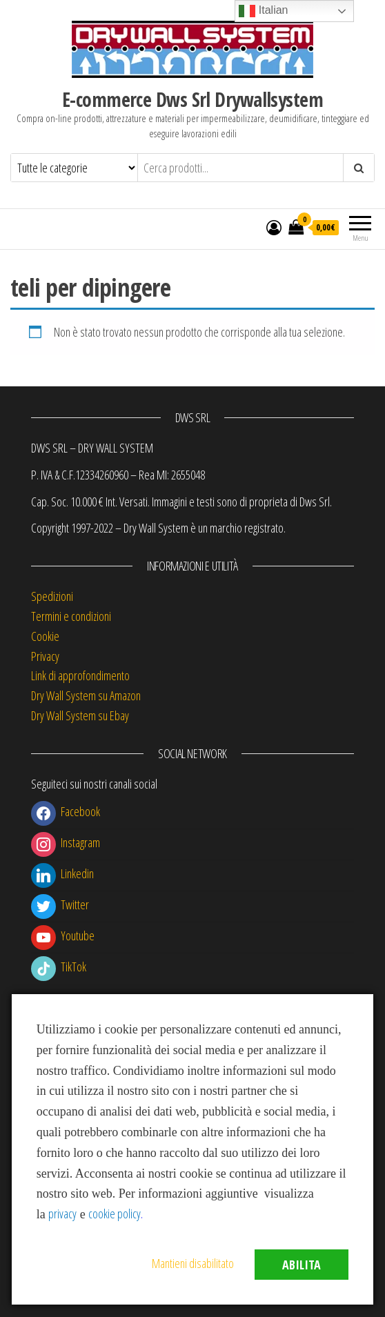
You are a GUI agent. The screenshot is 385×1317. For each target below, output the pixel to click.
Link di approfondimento (80, 675)
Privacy (45, 656)
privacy (62, 1213)
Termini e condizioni (71, 616)
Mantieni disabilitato (193, 1263)
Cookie (45, 636)
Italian (263, 11)
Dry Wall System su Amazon (86, 695)
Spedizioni (52, 596)
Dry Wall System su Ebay (80, 715)
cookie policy (114, 1213)
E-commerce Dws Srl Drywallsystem (192, 99)
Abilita (301, 1264)
